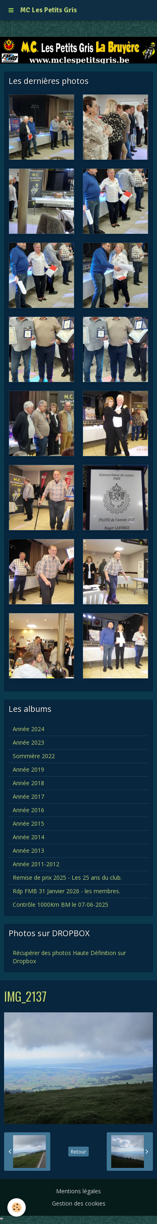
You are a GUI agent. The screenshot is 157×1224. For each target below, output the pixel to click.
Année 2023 (28, 742)
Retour (78, 1151)
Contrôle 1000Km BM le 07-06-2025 (60, 904)
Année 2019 (28, 769)
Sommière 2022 (34, 756)
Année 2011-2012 (36, 864)
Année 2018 (28, 783)
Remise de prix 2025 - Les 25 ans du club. (67, 877)
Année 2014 (28, 837)
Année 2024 (28, 729)
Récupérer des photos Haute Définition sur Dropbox (69, 957)
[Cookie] (16, 1207)
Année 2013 (28, 850)
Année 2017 (28, 796)
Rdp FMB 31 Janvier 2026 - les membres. (66, 891)
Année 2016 (28, 810)
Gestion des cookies (78, 1203)
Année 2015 (28, 823)
